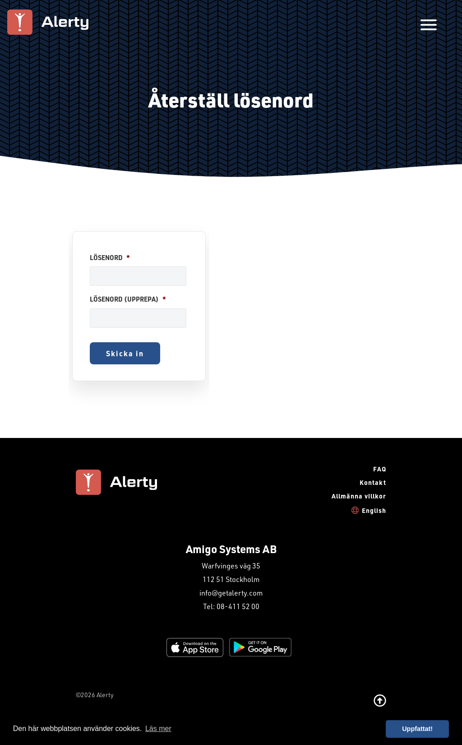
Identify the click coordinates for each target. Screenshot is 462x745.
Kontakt (373, 482)
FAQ (379, 469)
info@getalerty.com (231, 592)
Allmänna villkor (359, 496)
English (374, 510)
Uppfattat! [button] (417, 728)
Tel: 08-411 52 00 (231, 606)
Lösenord (110, 258)
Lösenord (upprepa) (128, 299)
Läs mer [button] (158, 728)
